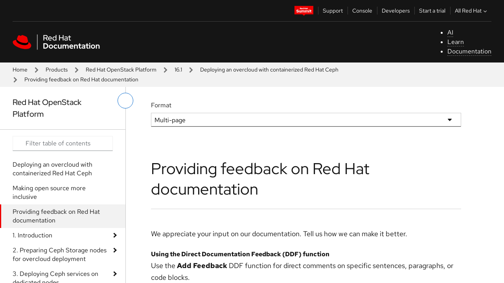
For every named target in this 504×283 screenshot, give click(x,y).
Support (333, 10)
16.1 (178, 69)
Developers (396, 10)
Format (161, 105)
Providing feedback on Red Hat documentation (56, 216)
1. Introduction (32, 235)
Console (362, 10)
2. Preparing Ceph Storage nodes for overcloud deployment (60, 254)
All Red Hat (472, 10)
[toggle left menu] (125, 100)
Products (57, 69)
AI (450, 32)
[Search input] (63, 143)
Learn (455, 42)
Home (20, 69)
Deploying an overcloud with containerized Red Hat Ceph (269, 69)
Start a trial (432, 10)
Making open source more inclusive (49, 192)
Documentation (469, 51)
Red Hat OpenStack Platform (121, 69)
